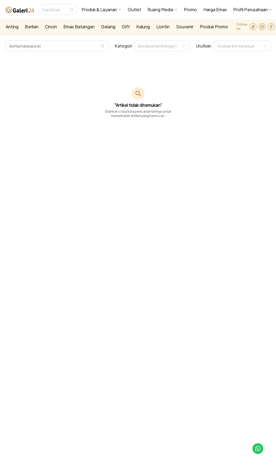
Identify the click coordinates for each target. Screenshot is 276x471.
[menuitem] (101, 9)
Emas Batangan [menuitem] (79, 26)
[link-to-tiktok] (253, 26)
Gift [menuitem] (126, 26)
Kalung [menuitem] (143, 26)
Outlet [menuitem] (134, 9)
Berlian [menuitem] (31, 26)
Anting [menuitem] (12, 26)
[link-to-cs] (257, 448)
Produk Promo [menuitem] (214, 26)
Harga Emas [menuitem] (215, 9)
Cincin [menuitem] (51, 26)
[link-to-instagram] (262, 26)
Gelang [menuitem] (108, 26)
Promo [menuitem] (190, 9)
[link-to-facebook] (271, 26)
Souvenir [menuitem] (184, 26)
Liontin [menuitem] (163, 26)
